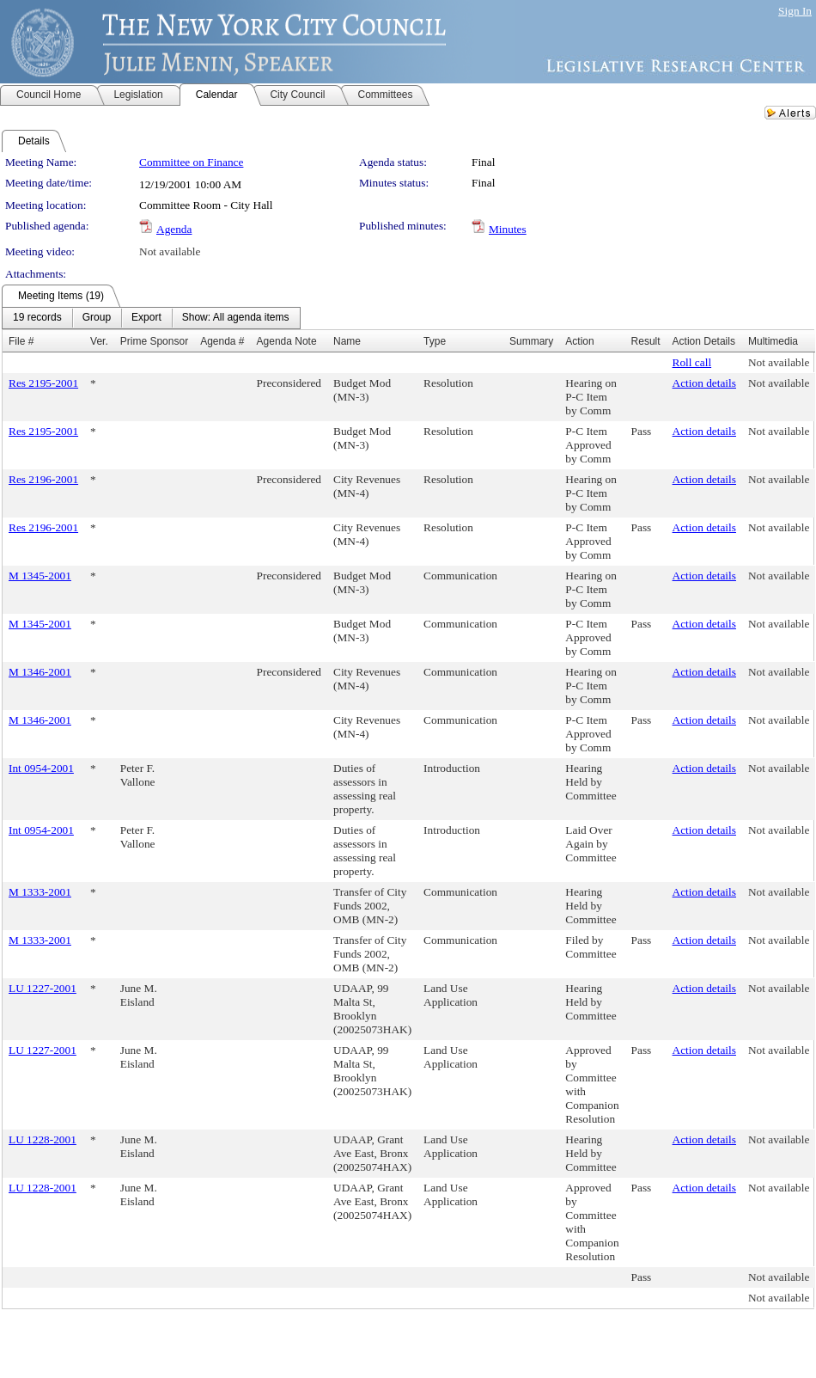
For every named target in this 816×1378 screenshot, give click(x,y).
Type (434, 341)
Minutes (508, 229)
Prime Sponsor (154, 341)
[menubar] (151, 318)
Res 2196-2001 (43, 479)
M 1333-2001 (40, 891)
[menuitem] (37, 318)
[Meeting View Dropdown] (236, 318)
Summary (531, 341)
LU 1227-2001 (42, 988)
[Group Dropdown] (96, 318)
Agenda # (222, 341)
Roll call (692, 362)
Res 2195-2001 (43, 383)
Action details (704, 383)
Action (579, 341)
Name (347, 341)
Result (646, 341)
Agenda (174, 229)
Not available (169, 251)
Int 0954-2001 (41, 768)
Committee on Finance (191, 162)
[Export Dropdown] (146, 318)
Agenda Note (287, 341)
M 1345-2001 (40, 575)
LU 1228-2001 (42, 1139)
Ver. (99, 341)
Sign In (795, 10)
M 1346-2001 (40, 671)
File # (21, 341)
